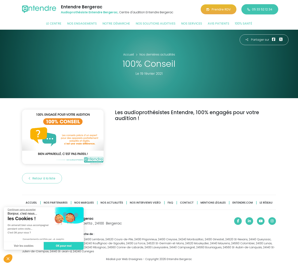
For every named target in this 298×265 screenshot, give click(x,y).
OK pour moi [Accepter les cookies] (64, 245)
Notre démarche (116, 23)
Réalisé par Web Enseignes (124, 259)
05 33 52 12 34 (259, 9)
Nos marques (84, 202)
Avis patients (218, 23)
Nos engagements (82, 23)
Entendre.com (242, 202)
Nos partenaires (55, 202)
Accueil (31, 202)
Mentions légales (213, 202)
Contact (187, 202)
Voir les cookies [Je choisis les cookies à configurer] (23, 245)
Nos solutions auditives (155, 23)
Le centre (53, 23)
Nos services (191, 23)
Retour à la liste (42, 178)
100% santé (243, 23)
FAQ (170, 202)
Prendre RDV (218, 9)
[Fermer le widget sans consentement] (22, 210)
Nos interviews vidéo (145, 202)
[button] (8, 258)
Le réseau (266, 202)
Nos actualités (112, 202)
